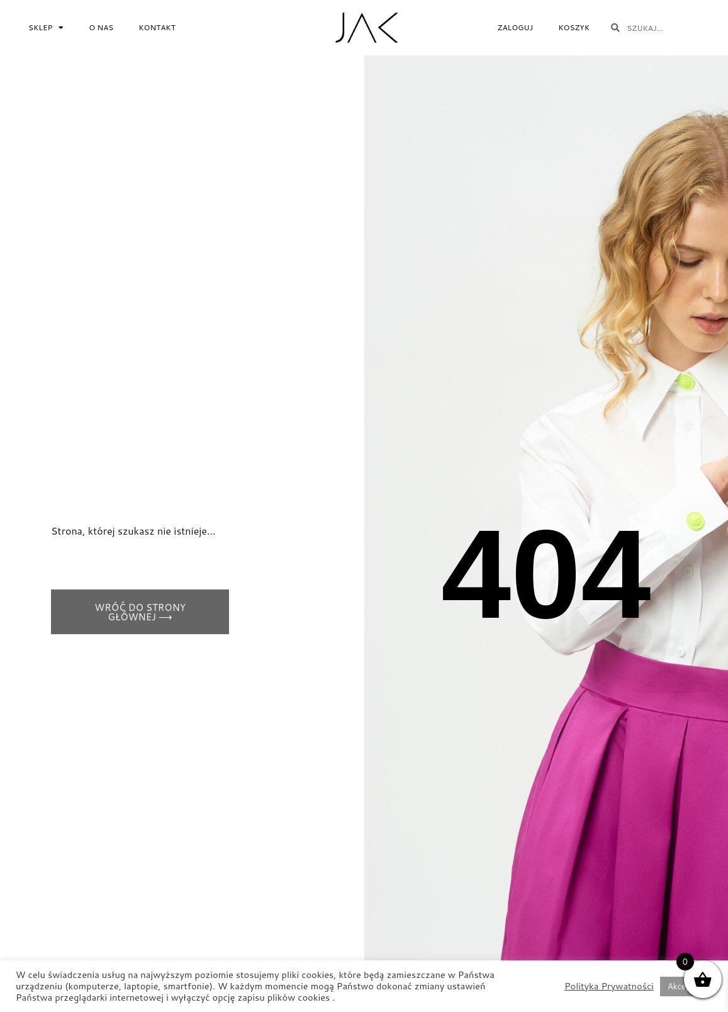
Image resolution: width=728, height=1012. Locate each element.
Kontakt (157, 27)
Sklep (46, 28)
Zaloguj (515, 27)
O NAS (101, 27)
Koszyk (574, 27)
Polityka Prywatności (609, 986)
